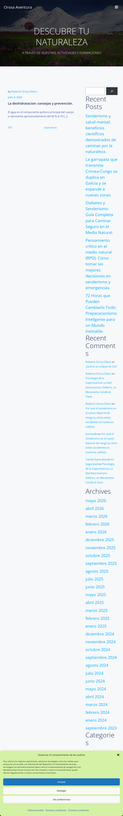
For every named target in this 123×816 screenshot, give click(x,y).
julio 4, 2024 (15, 97)
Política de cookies (36, 810)
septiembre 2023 (101, 728)
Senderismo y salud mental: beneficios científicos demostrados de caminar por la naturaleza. (101, 133)
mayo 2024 (96, 688)
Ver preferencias (61, 799)
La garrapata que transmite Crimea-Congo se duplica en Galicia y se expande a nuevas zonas (101, 177)
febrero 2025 (97, 618)
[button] (118, 754)
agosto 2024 (97, 665)
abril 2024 (95, 696)
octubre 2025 (98, 555)
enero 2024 (96, 720)
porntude (91, 434)
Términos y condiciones (55, 810)
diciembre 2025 (100, 539)
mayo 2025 (96, 594)
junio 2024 (95, 681)
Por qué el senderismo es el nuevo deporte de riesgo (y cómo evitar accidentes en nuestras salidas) (101, 417)
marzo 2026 (96, 516)
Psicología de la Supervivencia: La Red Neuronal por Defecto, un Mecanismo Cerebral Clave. (101, 387)
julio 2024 (94, 673)
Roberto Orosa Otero (24, 91)
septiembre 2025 (101, 563)
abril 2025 (95, 602)
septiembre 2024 (101, 657)
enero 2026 (96, 531)
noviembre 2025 (100, 547)
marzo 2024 (96, 704)
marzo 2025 (96, 610)
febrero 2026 (97, 524)
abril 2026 (95, 508)
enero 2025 (96, 626)
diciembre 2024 (100, 634)
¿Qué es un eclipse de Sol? (101, 366)
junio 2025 (95, 586)
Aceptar (61, 782)
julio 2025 (94, 579)
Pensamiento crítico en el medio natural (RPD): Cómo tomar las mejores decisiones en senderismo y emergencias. (99, 264)
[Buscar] (112, 91)
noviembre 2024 (100, 641)
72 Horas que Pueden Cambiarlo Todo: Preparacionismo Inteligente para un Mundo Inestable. (101, 313)
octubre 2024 (98, 649)
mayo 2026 (96, 500)
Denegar (61, 790)
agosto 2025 (97, 571)
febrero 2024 (97, 712)
